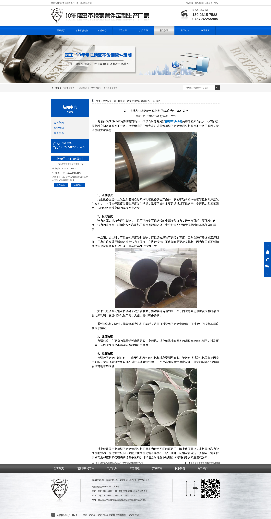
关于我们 (202, 468)
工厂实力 (112, 468)
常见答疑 (59, 133)
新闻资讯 (164, 30)
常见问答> (108, 101)
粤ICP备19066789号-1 (139, 480)
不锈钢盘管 (82, 88)
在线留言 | (209, 3)
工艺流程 (134, 468)
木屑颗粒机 (121, 515)
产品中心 (102, 30)
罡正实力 (185, 30)
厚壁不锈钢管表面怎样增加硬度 (206, 463)
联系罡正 (205, 30)
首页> (99, 101)
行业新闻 (59, 128)
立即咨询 (61, 185)
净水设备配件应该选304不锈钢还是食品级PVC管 (121, 463)
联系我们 (180, 468)
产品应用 (143, 30)
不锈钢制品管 (133, 515)
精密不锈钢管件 (85, 468)
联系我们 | (199, 3)
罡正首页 (61, 30)
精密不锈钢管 (81, 30)
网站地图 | (189, 3)
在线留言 (78, 185)
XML (216, 3)
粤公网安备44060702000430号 (105, 487)
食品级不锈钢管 (110, 88)
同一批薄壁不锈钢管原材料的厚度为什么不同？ (137, 101)
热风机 (112, 515)
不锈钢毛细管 (95, 88)
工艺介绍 (123, 30)
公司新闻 (59, 122)
